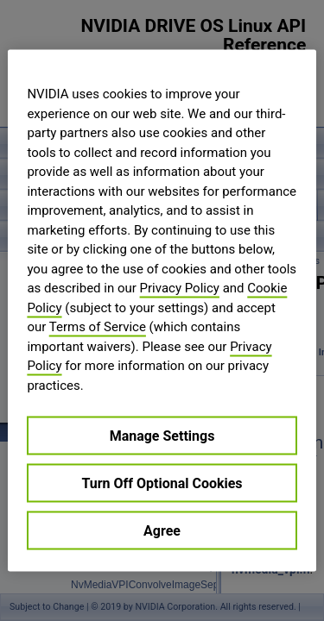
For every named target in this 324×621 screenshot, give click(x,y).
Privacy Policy (179, 288)
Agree (162, 531)
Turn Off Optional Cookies (161, 483)
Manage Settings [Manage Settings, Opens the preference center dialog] (162, 436)
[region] (161, 311)
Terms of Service (97, 327)
